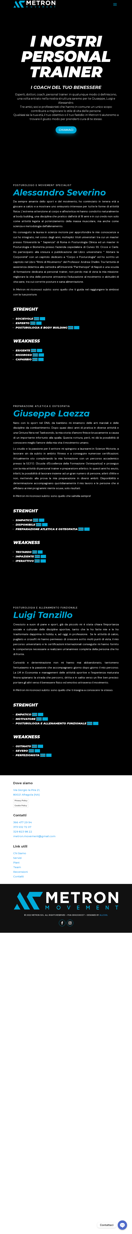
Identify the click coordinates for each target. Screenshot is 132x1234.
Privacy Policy (21, 801)
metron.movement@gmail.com (34, 836)
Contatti (18, 876)
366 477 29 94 (22, 822)
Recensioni (20, 871)
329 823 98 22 (22, 831)
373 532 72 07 (22, 827)
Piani (16, 862)
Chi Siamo (19, 853)
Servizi (17, 858)
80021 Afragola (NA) (26, 794)
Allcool (104, 915)
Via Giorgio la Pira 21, (26, 790)
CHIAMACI (66, 130)
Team (17, 867)
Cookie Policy (21, 805)
